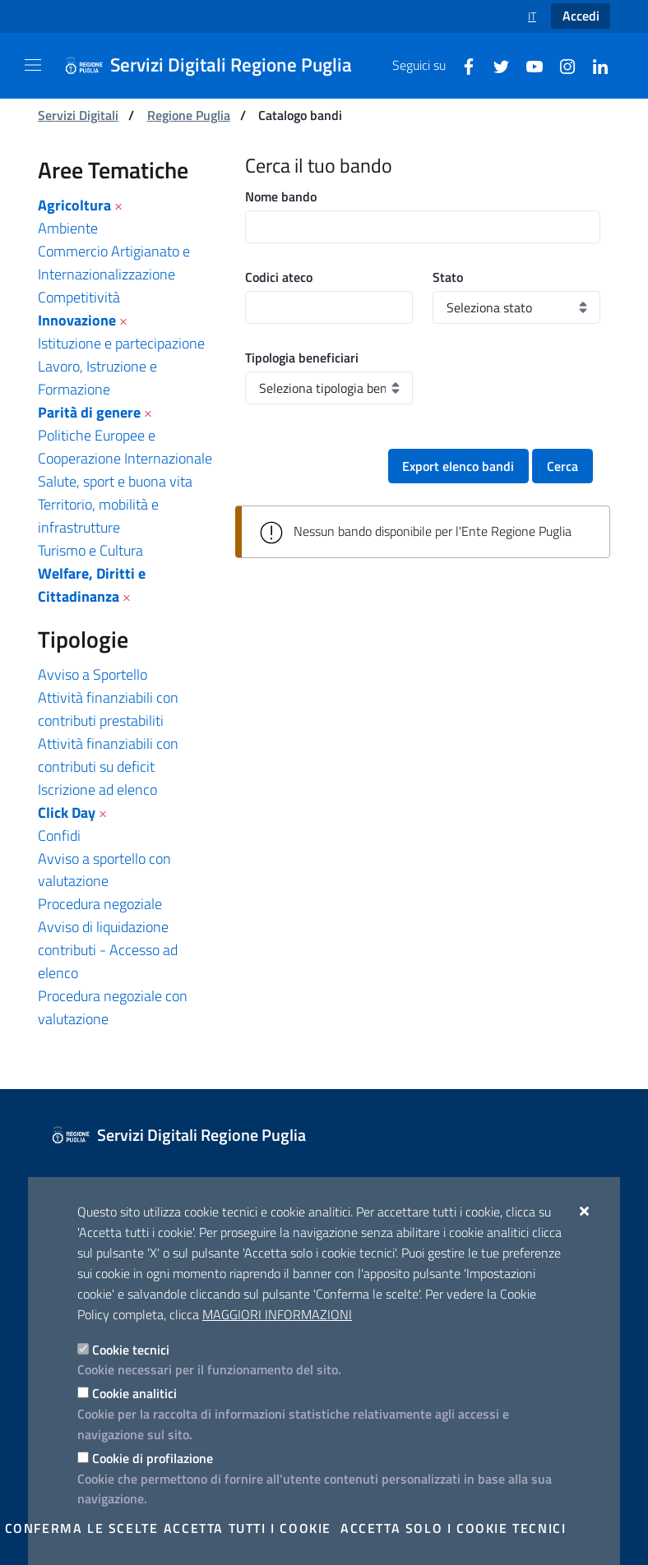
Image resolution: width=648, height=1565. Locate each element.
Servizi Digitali (78, 115)
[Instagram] (560, 65)
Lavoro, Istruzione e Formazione (97, 377)
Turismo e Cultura (90, 550)
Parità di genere (89, 412)
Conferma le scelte (82, 1528)
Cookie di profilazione (152, 1458)
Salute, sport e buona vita (115, 481)
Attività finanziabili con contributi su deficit (108, 755)
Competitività (79, 297)
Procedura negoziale (100, 904)
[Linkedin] (593, 65)
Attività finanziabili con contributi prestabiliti (108, 709)
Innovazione (77, 320)
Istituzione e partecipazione (121, 343)
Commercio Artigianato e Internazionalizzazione (114, 262)
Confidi (59, 835)
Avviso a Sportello (92, 674)
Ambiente (68, 228)
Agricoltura (74, 205)
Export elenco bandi (458, 466)
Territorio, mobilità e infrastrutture (98, 515)
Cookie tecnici (130, 1350)
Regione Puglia (188, 115)
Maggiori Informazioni (277, 1314)
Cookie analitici (134, 1393)
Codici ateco (278, 277)
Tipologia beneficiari (302, 357)
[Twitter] (495, 65)
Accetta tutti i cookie (247, 1528)
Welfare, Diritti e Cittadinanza (92, 584)
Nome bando (281, 196)
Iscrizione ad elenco (97, 789)
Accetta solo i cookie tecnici (453, 1528)
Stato (448, 277)
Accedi (580, 15)
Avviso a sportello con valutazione (104, 870)
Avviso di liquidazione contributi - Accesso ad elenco (108, 950)
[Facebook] (462, 65)
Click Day (66, 812)
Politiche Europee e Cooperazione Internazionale (125, 446)
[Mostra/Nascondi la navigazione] (33, 65)
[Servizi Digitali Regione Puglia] (218, 65)
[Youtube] (527, 65)
